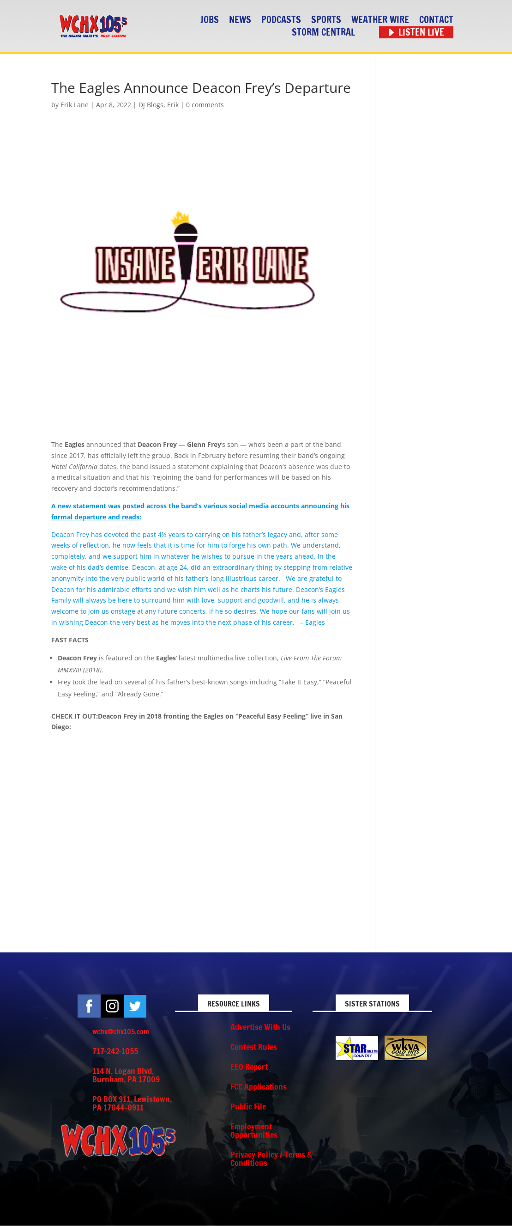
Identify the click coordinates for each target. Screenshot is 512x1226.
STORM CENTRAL (323, 32)
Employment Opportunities (253, 1130)
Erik (173, 104)
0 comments (205, 104)
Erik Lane (74, 104)
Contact (436, 20)
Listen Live (421, 32)
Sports (326, 20)
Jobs (209, 20)
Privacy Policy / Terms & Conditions (271, 1158)
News (240, 20)
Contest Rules (253, 1047)
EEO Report (249, 1067)
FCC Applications (258, 1086)
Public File (248, 1106)
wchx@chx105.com (120, 1031)
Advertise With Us (260, 1027)
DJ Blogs (151, 104)
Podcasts (281, 20)
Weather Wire (380, 20)
